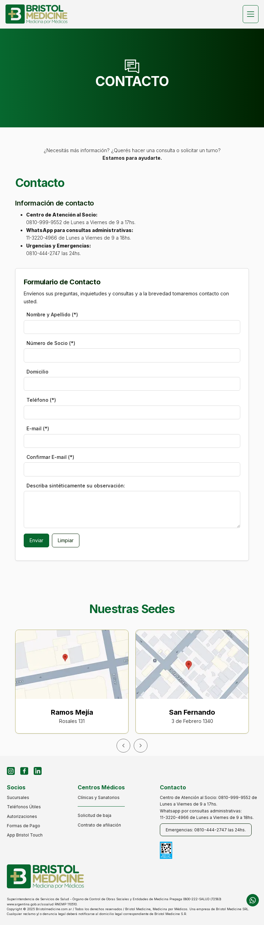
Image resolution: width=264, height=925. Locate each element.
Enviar (36, 540)
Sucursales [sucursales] (18, 797)
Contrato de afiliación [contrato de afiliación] (99, 825)
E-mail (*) (37, 428)
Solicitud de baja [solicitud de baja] (94, 815)
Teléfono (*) (41, 400)
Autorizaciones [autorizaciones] (22, 816)
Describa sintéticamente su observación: (75, 485)
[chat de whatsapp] (252, 900)
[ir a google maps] (75, 686)
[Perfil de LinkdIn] (38, 771)
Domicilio (37, 372)
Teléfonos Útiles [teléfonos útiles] (24, 806)
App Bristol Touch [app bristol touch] (25, 835)
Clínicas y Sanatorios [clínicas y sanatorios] (99, 797)
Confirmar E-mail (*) (50, 457)
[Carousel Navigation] (132, 746)
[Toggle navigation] (250, 14)
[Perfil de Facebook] (24, 771)
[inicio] (36, 14)
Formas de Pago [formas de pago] (23, 825)
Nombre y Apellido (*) (52, 314)
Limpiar (66, 540)
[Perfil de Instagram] (11, 771)
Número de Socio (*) (50, 343)
